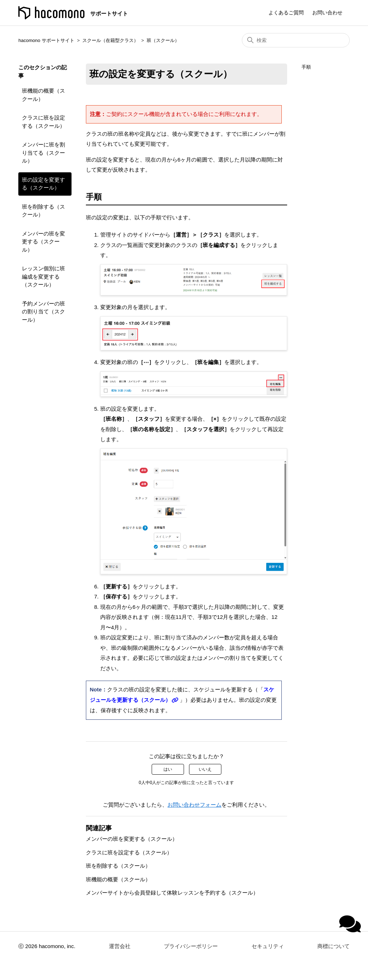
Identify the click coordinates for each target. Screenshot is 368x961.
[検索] (296, 40)
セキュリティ (268, 946)
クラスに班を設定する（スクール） (43, 122)
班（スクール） (163, 40)
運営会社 (119, 946)
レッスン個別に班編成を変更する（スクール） (43, 276)
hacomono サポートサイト (46, 40)
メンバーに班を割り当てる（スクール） (43, 152)
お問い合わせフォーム (194, 805)
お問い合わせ (327, 12)
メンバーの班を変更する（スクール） (43, 241)
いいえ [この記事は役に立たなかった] (205, 769)
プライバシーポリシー (191, 946)
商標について (333, 946)
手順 (306, 67)
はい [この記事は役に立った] (168, 769)
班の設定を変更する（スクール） (43, 184)
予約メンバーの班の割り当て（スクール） (43, 311)
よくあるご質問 (286, 12)
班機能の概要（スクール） (43, 95)
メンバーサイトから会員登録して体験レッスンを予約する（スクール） (172, 893)
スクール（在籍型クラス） (110, 40)
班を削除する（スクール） (43, 211)
